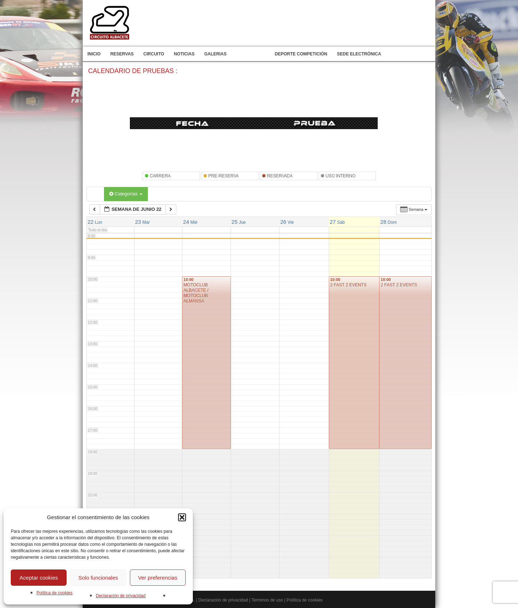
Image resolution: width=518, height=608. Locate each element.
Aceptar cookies (38, 578)
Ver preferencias (157, 578)
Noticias (184, 53)
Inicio (94, 53)
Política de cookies (54, 592)
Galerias (215, 53)
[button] (182, 517)
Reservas (122, 53)
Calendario (250, 53)
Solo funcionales (98, 578)
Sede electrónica (359, 53)
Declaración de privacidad (120, 595)
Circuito (154, 53)
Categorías (125, 193)
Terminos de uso (267, 600)
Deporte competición (301, 53)
